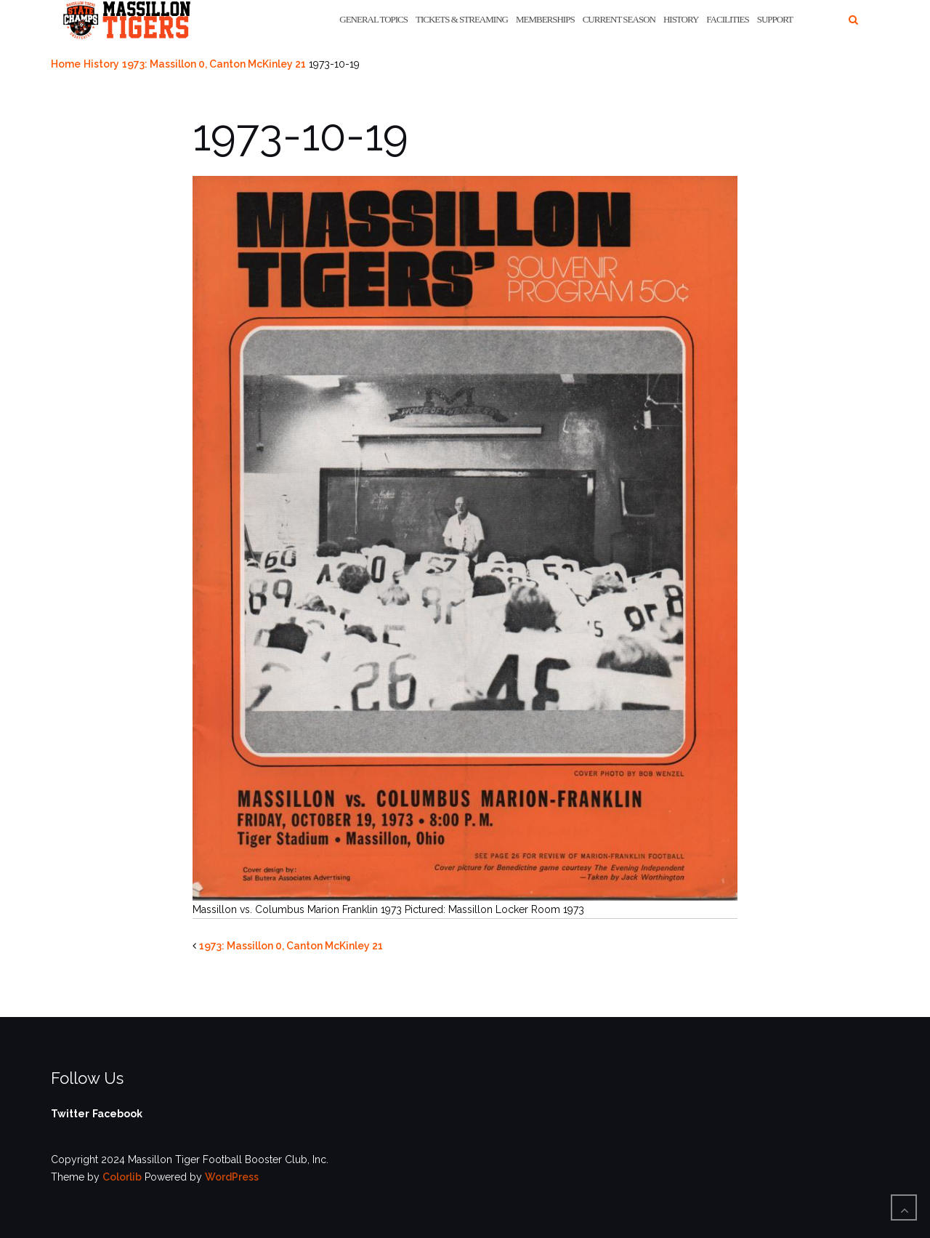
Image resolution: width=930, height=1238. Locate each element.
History (680, 19)
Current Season (619, 19)
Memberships (545, 19)
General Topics (373, 19)
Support (775, 19)
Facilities (727, 19)
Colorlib (122, 1177)
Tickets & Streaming (462, 19)
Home (66, 64)
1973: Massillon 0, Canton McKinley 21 (214, 64)
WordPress (232, 1177)
